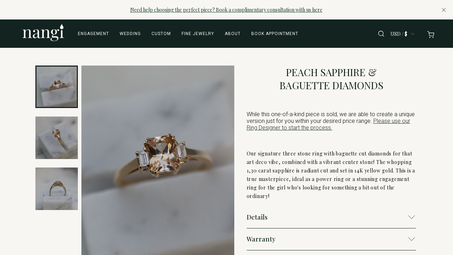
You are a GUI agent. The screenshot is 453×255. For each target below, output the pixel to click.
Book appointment (274, 33)
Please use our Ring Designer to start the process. (328, 124)
